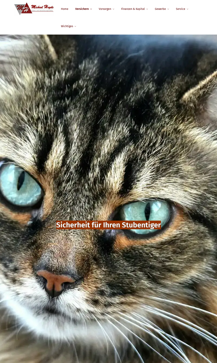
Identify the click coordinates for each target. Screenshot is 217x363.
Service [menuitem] (180, 9)
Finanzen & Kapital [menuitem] (133, 9)
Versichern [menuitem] (82, 9)
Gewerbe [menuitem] (160, 9)
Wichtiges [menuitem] (67, 26)
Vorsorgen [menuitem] (105, 9)
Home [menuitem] (64, 9)
